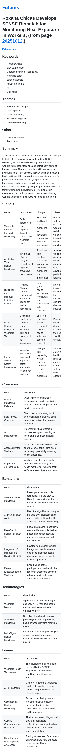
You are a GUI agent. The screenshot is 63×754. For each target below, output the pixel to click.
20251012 (12, 41)
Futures (10, 7)
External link (9, 49)
